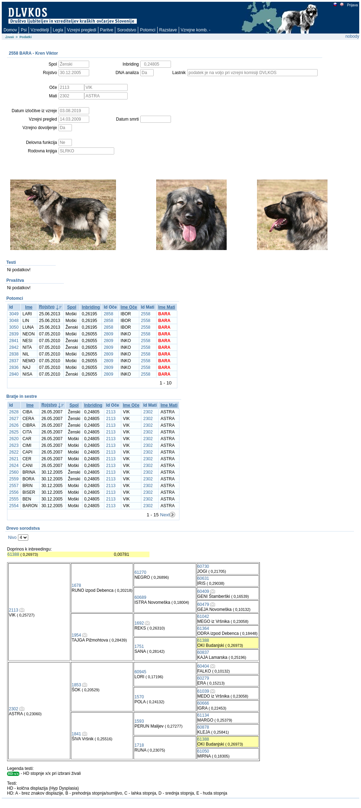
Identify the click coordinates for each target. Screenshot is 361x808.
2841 (14, 340)
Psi (24, 30)
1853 (76, 684)
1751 (139, 646)
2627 (14, 418)
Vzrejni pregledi (81, 30)
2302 (148, 411)
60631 (203, 578)
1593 (139, 721)
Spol (71, 307)
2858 (108, 313)
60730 (203, 566)
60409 (203, 591)
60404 (203, 666)
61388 (13, 554)
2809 (108, 334)
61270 (140, 572)
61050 (203, 751)
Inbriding (91, 307)
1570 (139, 696)
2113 (111, 411)
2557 (14, 485)
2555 (14, 499)
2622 (14, 452)
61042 (203, 616)
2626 (14, 425)
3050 (14, 327)
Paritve (106, 30)
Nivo (12, 537)
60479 (203, 604)
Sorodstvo (126, 30)
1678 (76, 585)
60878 (203, 727)
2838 (14, 354)
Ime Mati (166, 307)
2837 (14, 360)
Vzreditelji (40, 30)
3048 (14, 320)
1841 (76, 733)
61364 (203, 628)
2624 (14, 465)
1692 (139, 623)
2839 (14, 334)
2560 (14, 472)
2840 (14, 374)
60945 (140, 671)
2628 (14, 411)
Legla (58, 30)
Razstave (168, 30)
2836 (14, 367)
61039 (203, 691)
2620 (14, 438)
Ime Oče (129, 307)
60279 (203, 678)
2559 (14, 478)
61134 (203, 715)
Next (165, 514)
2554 (14, 505)
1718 (139, 745)
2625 (14, 432)
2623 (14, 445)
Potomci (147, 30)
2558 (146, 313)
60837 (203, 652)
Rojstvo (47, 306)
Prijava (352, 5)
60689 (140, 597)
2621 (14, 458)
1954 (76, 635)
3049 (14, 313)
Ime (28, 307)
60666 (203, 703)
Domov (10, 30)
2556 (14, 492)
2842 (14, 347)
